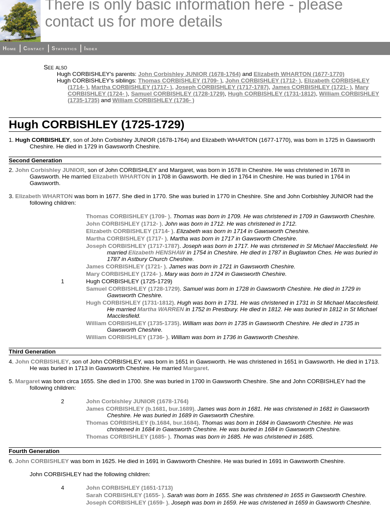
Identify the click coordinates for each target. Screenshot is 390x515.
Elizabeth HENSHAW (156, 252)
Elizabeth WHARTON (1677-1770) (299, 74)
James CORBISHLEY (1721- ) (312, 87)
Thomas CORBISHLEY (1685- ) (128, 436)
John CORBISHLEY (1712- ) (263, 80)
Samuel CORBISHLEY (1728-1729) (178, 93)
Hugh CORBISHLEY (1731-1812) (272, 93)
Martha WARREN (161, 309)
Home (9, 48)
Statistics (64, 48)
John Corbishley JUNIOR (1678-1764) (189, 74)
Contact (33, 48)
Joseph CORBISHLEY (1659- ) (127, 502)
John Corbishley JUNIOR (49, 170)
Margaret (195, 368)
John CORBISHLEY (42, 361)
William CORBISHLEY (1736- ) (153, 100)
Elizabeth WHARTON (121, 176)
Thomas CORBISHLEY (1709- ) (180, 80)
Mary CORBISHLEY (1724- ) (123, 274)
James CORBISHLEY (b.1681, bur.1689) (140, 408)
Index (91, 48)
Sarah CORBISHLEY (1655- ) (125, 495)
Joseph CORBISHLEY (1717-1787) (222, 87)
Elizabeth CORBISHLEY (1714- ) (129, 231)
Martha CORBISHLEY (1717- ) (131, 87)
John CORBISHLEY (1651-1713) (129, 487)
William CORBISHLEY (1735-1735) (132, 323)
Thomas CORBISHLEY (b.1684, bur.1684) (142, 422)
